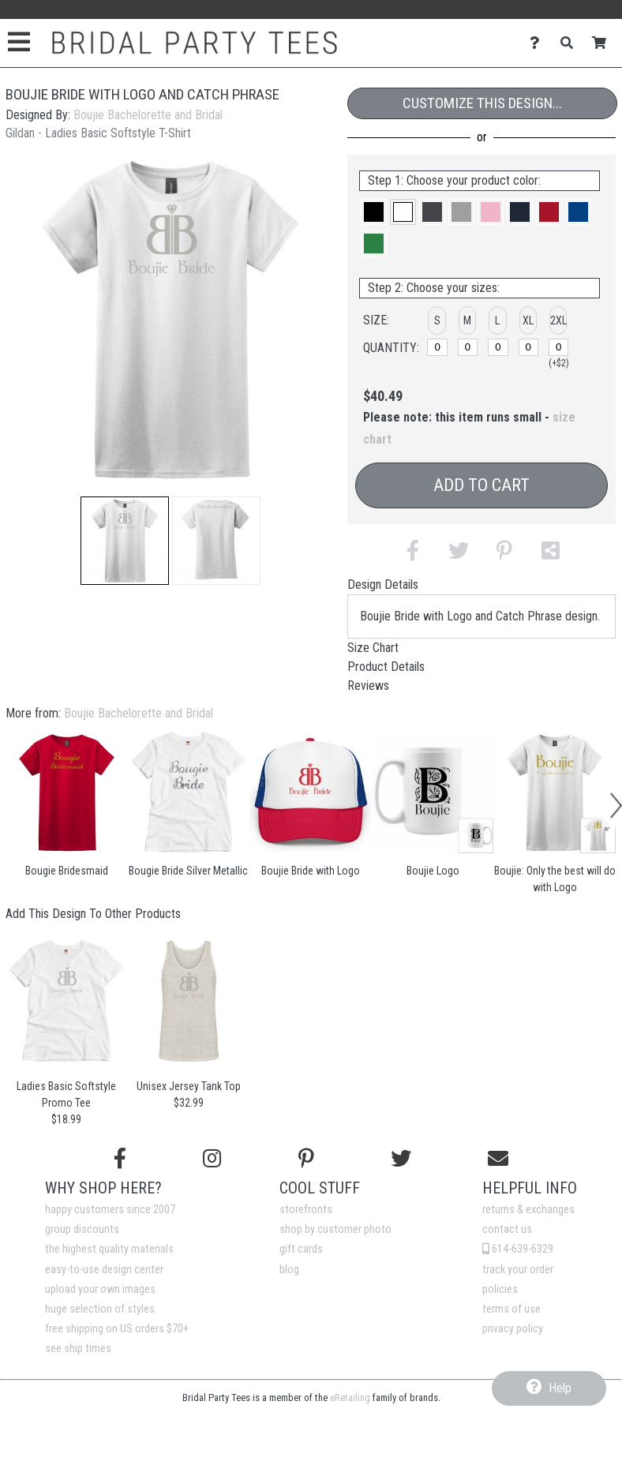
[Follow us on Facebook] (120, 1159)
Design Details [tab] (382, 584)
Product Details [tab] (386, 666)
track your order (517, 1269)
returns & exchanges (528, 1209)
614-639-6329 (517, 1249)
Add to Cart (481, 485)
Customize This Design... (482, 103)
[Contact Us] (539, 43)
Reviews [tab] (368, 685)
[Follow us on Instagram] (212, 1159)
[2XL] (559, 347)
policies (500, 1289)
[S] (437, 347)
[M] (468, 347)
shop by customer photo (335, 1229)
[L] (498, 347)
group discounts (82, 1229)
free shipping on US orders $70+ (117, 1329)
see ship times (78, 1348)
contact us (507, 1229)
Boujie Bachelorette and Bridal (148, 114)
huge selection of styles (100, 1309)
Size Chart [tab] (373, 647)
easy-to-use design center (104, 1269)
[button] (124, 540)
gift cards (301, 1249)
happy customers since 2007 (110, 1209)
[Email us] (498, 1159)
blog (289, 1269)
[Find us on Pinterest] (306, 1159)
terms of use (511, 1309)
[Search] (571, 43)
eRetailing (350, 1397)
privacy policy (512, 1329)
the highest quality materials (109, 1249)
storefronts (305, 1209)
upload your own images (100, 1289)
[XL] (529, 347)
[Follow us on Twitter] (401, 1159)
